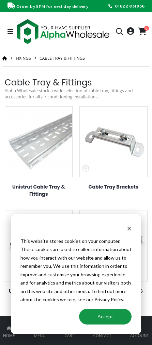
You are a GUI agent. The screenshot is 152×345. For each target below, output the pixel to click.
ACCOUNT (139, 335)
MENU (39, 335)
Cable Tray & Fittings (62, 58)
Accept (105, 316)
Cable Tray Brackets (113, 186)
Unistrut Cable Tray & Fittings (38, 190)
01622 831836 (126, 6)
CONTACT (102, 335)
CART (69, 335)
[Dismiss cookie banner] (129, 228)
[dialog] (76, 274)
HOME (9, 335)
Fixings (23, 58)
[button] (119, 33)
